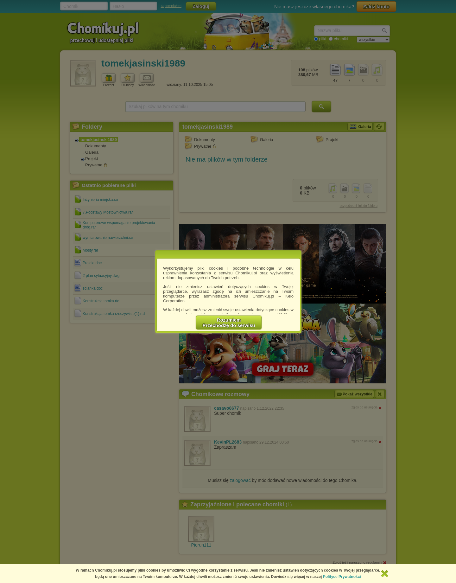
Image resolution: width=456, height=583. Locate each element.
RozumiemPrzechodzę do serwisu (229, 322)
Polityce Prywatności (342, 576)
